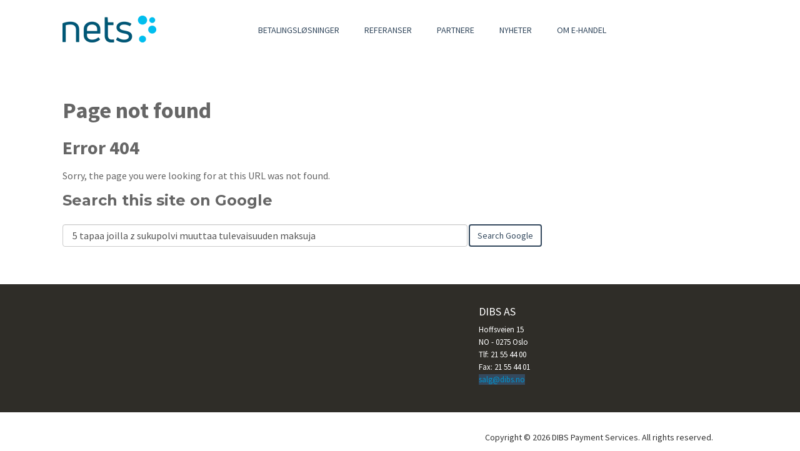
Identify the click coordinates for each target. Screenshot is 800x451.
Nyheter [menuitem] (515, 30)
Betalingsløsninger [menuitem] (298, 30)
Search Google (505, 235)
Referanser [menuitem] (388, 30)
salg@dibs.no (502, 379)
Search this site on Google (167, 200)
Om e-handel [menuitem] (581, 30)
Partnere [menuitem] (455, 30)
